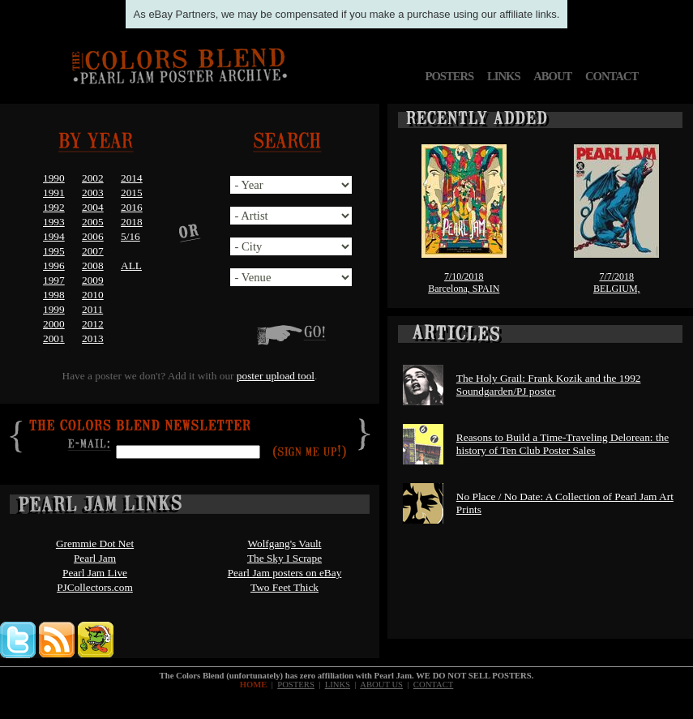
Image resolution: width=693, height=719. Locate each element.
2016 (132, 207)
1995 (54, 251)
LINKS (503, 76)
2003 (93, 192)
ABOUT (552, 76)
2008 (93, 265)
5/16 (130, 236)
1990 (54, 178)
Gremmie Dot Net (95, 543)
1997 (54, 280)
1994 (54, 236)
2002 (93, 178)
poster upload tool (275, 376)
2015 (132, 192)
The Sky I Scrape (284, 558)
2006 (93, 236)
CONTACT (611, 76)
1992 (54, 207)
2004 (93, 207)
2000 (54, 324)
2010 (93, 295)
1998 (54, 295)
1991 (54, 192)
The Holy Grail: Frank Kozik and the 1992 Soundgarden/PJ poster (548, 384)
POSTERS (449, 76)
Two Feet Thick (284, 587)
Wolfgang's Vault (284, 543)
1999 (54, 309)
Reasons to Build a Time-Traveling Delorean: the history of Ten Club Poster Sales (562, 443)
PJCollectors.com (95, 587)
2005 (93, 222)
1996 (54, 265)
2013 (93, 338)
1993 (54, 222)
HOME (253, 684)
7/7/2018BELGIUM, (616, 282)
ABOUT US (381, 684)
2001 (54, 338)
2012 (93, 324)
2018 (132, 222)
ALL (131, 265)
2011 (92, 309)
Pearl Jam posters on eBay (285, 573)
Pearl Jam (95, 558)
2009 (93, 280)
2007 (93, 251)
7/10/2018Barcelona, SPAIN (463, 282)
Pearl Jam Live (94, 573)
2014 (132, 178)
